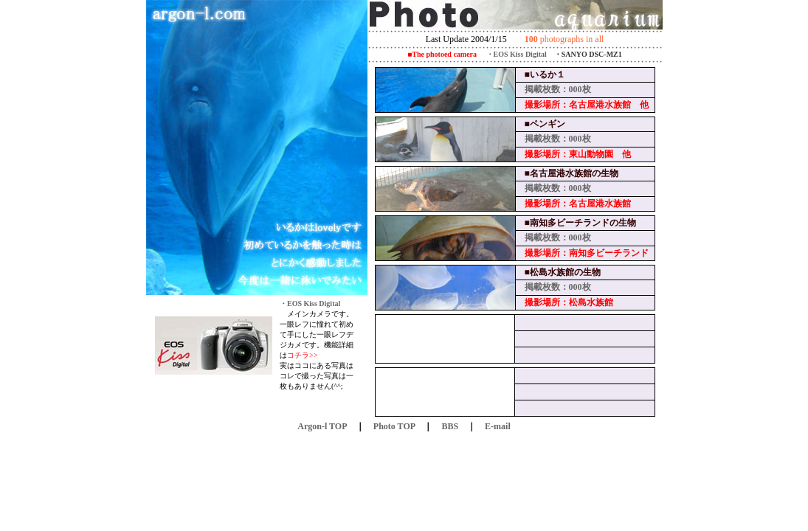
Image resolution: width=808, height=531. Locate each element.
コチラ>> (302, 355)
